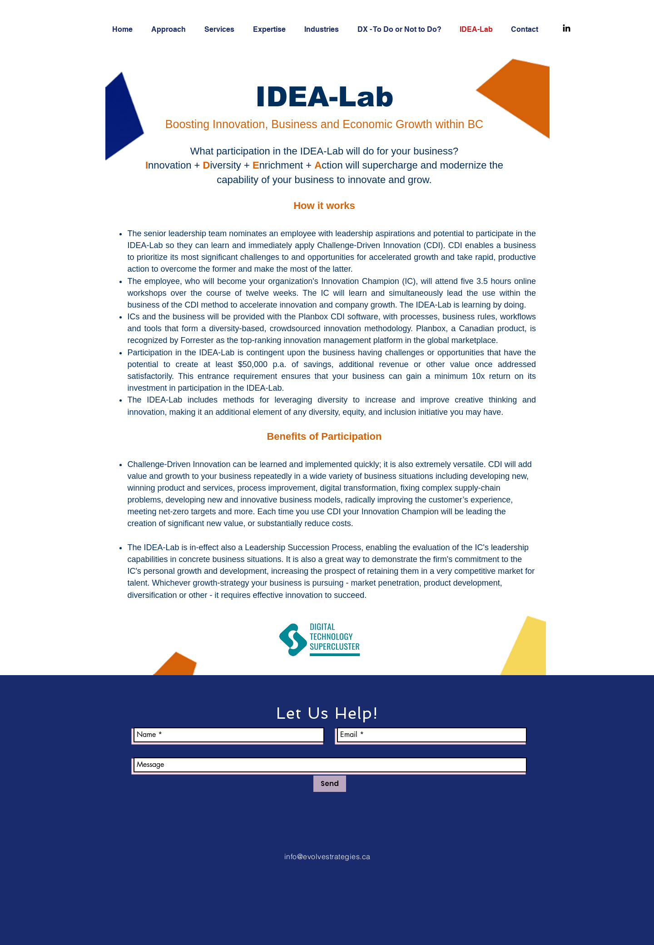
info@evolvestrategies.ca (327, 856)
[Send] (329, 784)
